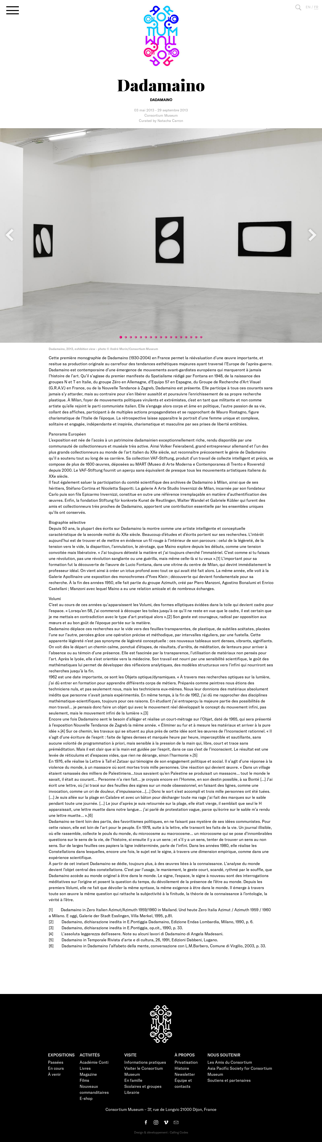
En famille (133, 1080)
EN (308, 7)
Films (84, 1080)
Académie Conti (94, 1062)
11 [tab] (171, 337)
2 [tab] (126, 337)
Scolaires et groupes (143, 1086)
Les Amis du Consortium (229, 1062)
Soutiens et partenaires (229, 1080)
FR (316, 7)
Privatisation (186, 1062)
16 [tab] (196, 337)
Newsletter (185, 1074)
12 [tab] (176, 337)
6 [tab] (146, 337)
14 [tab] (186, 337)
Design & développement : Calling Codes (161, 1132)
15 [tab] (191, 337)
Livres (85, 1068)
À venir (54, 1074)
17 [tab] (201, 337)
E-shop (86, 1098)
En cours (56, 1068)
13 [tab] (181, 337)
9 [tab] (161, 337)
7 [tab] (151, 337)
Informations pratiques (145, 1062)
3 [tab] (131, 337)
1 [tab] (121, 337)
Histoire (182, 1068)
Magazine (88, 1074)
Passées (55, 1062)
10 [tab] (166, 337)
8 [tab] (156, 337)
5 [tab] (141, 337)
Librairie (131, 1092)
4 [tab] (136, 337)
